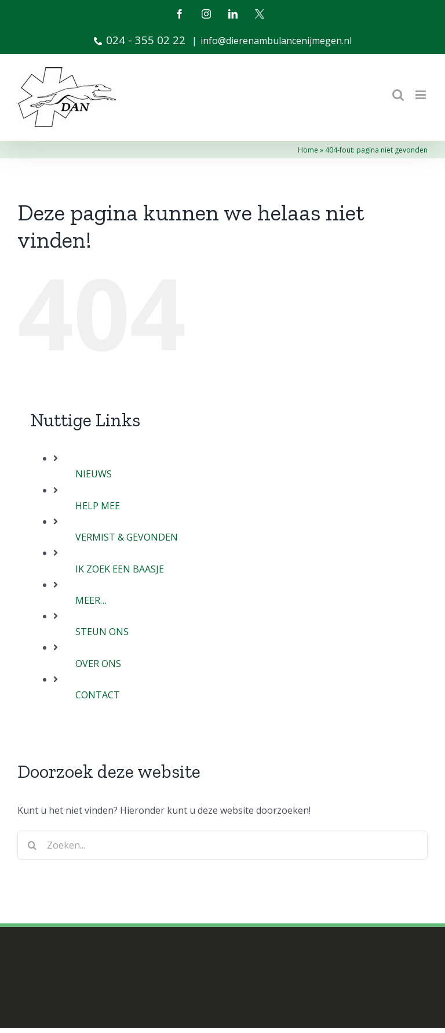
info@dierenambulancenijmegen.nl (276, 40)
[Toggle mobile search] (398, 95)
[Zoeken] (31, 845)
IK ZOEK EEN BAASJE (119, 569)
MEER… (91, 600)
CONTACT (97, 694)
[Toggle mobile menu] (421, 95)
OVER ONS (98, 663)
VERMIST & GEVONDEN (126, 537)
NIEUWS (93, 473)
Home (308, 150)
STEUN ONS (102, 631)
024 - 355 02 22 (139, 39)
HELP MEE (97, 505)
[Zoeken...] (222, 845)
